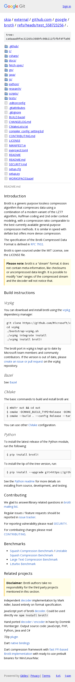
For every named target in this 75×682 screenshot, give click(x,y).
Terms (46, 676)
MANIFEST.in (17, 145)
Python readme (25, 481)
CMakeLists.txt (18, 126)
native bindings (20, 643)
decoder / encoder (33, 622)
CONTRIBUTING (14, 534)
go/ (11, 70)
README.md (17, 160)
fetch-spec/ (16, 65)
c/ (10, 51)
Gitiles (24, 676)
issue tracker (27, 517)
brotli (9, 25)
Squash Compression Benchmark (31, 551)
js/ (10, 79)
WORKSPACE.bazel (21, 178)
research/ (15, 89)
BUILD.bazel (17, 117)
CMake (32, 425)
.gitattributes (17, 108)
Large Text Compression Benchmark (34, 559)
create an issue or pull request (23, 361)
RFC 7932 (37, 244)
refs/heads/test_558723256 (40, 25)
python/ (14, 84)
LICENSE (14, 140)
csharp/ (14, 56)
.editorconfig (17, 103)
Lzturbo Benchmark (23, 564)
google (61, 19)
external (21, 19)
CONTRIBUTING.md (22, 136)
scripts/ (13, 93)
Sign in (67, 6)
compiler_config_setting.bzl (26, 131)
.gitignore (15, 112)
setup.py (14, 174)
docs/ (12, 60)
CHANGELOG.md (20, 122)
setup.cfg (15, 169)
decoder (26, 600)
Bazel (13, 382)
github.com (42, 19)
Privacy (35, 676)
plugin (14, 637)
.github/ (14, 46)
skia (7, 19)
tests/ (12, 98)
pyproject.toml (18, 150)
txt (58, 675)
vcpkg (66, 310)
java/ (12, 75)
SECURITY (60, 523)
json (68, 675)
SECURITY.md (18, 164)
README (15, 155)
